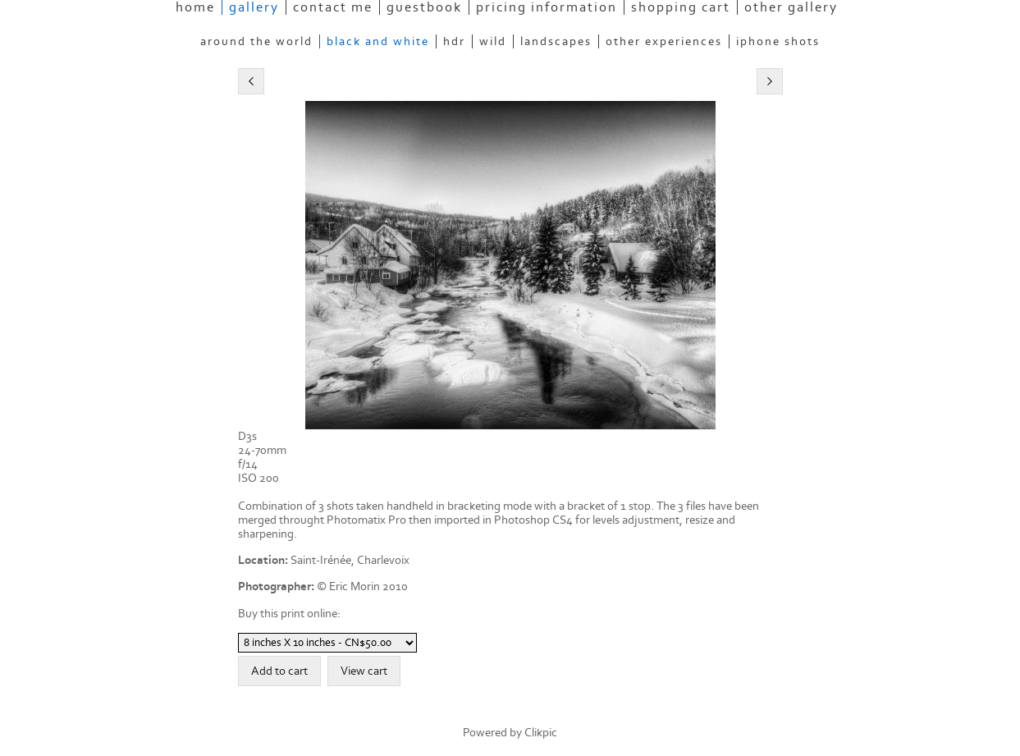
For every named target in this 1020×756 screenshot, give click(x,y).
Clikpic (540, 733)
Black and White (378, 41)
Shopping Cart (680, 7)
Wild (492, 41)
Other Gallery (791, 7)
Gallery (254, 7)
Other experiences (664, 41)
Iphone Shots (778, 41)
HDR (454, 41)
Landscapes (556, 41)
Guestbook (424, 7)
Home (195, 7)
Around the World (256, 41)
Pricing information (546, 7)
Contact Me (333, 7)
